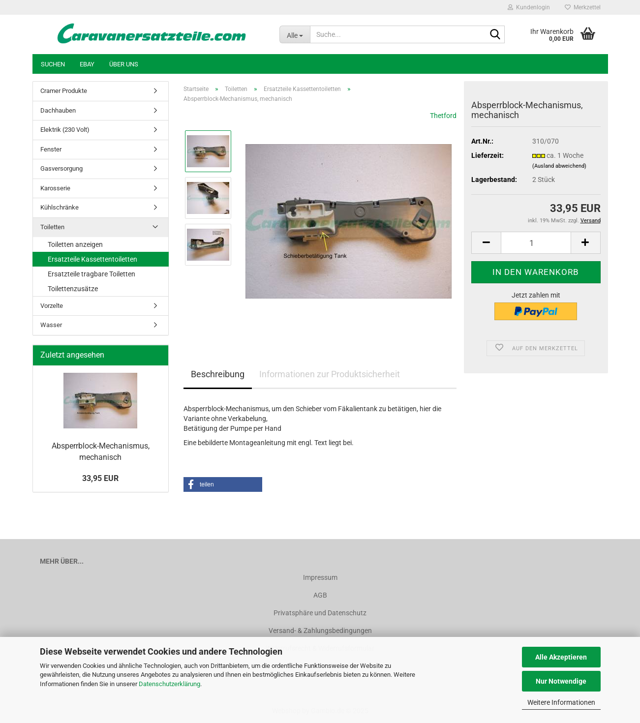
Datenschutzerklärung (169, 684)
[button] (486, 243)
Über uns (123, 64)
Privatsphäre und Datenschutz (320, 613)
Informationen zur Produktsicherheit (329, 374)
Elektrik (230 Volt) (65, 129)
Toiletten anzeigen (75, 244)
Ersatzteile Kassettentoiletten (92, 259)
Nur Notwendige (561, 681)
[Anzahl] (536, 243)
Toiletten (52, 227)
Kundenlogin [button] (529, 7)
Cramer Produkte (63, 90)
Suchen (53, 64)
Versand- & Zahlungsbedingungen (320, 630)
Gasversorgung (61, 168)
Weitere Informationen (561, 702)
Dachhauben (58, 110)
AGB (320, 595)
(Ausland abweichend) (559, 166)
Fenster (50, 149)
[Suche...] (294, 34)
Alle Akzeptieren (561, 657)
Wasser (51, 325)
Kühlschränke (59, 207)
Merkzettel (583, 7)
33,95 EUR (100, 478)
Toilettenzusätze (73, 289)
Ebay (87, 64)
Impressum (320, 577)
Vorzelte (51, 305)
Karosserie (55, 188)
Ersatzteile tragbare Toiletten (91, 274)
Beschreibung (217, 374)
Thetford (443, 116)
